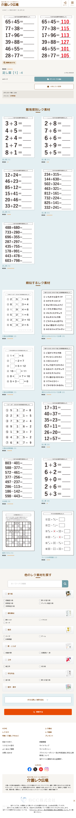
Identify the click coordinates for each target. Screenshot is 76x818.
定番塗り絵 (8, 600)
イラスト (43, 620)
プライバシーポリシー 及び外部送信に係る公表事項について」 (49, 810)
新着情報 (42, 742)
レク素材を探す (11, 10)
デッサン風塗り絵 (46, 603)
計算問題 (12, 96)
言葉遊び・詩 (44, 653)
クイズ (6, 636)
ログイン (65, 5)
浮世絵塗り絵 (9, 606)
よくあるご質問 (8, 749)
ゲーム (42, 636)
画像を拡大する (10, 62)
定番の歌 (7, 653)
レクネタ (5, 732)
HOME (4, 10)
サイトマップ (44, 745)
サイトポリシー (45, 749)
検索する (39, 712)
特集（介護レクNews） (11, 736)
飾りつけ (7, 620)
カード (6, 623)
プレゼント (49, 736)
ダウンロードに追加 (55, 79)
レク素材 (48, 728)
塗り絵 (6, 680)
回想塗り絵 (8, 603)
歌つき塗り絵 (44, 600)
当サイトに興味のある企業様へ (50, 759)
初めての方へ (7, 742)
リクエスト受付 (8, 745)
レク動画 (48, 732)
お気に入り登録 (55, 86)
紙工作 (6, 666)
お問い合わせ (7, 752)
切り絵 (42, 666)
